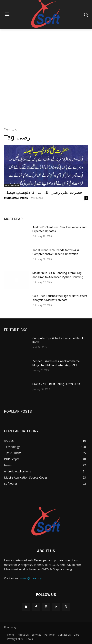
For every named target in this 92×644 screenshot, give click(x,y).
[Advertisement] (46, 77)
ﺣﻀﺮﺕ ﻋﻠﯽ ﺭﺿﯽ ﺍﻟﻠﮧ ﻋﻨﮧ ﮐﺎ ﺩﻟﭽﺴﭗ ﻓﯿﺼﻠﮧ (43, 192)
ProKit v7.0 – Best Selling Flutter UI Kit (56, 384)
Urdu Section (12, 185)
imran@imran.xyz (31, 578)
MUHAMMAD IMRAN (16, 197)
